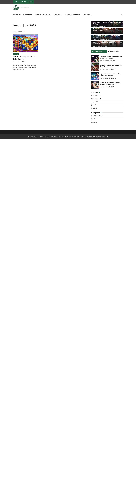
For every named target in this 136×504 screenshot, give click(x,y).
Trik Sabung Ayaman (42, 15)
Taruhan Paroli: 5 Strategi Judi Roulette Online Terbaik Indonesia (111, 65)
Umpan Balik (87, 15)
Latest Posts (97, 51)
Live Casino (57, 15)
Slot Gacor (27, 15)
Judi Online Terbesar (72, 15)
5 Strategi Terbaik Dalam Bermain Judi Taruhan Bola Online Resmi (111, 83)
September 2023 (96, 98)
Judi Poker (17, 15)
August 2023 (95, 101)
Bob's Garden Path (102, 136)
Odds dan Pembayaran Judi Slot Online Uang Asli (25, 58)
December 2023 (96, 95)
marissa (15, 61)
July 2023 (94, 105)
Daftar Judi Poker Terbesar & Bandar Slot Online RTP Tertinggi (59, 136)
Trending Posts (113, 51)
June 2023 (94, 108)
